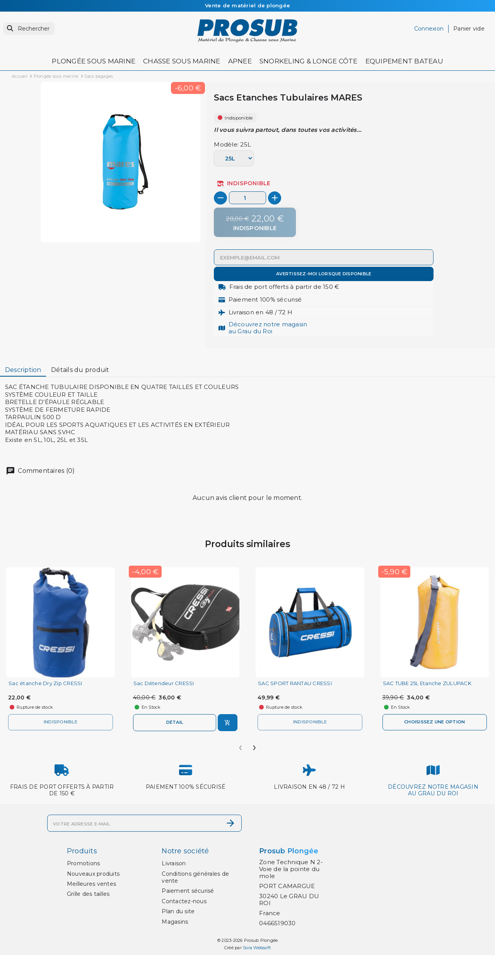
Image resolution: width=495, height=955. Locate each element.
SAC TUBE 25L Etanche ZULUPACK (427, 683)
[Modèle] (233, 158)
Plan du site (178, 911)
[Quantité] (247, 197)
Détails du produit (80, 369)
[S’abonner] (230, 823)
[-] (220, 198)
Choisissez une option (434, 722)
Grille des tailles (88, 893)
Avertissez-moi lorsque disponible (323, 273)
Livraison (174, 863)
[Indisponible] (255, 222)
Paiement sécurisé (188, 890)
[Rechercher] (29, 28)
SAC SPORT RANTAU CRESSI (295, 683)
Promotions (83, 863)
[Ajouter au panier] (227, 722)
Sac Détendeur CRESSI (163, 683)
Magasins (175, 921)
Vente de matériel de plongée (247, 5)
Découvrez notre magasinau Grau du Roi (268, 328)
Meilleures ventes (91, 883)
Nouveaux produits (93, 873)
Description (23, 369)
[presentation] (241, 745)
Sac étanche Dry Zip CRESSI (45, 683)
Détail (174, 722)
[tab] (23, 370)
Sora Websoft (257, 947)
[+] (274, 198)
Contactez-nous (184, 901)
